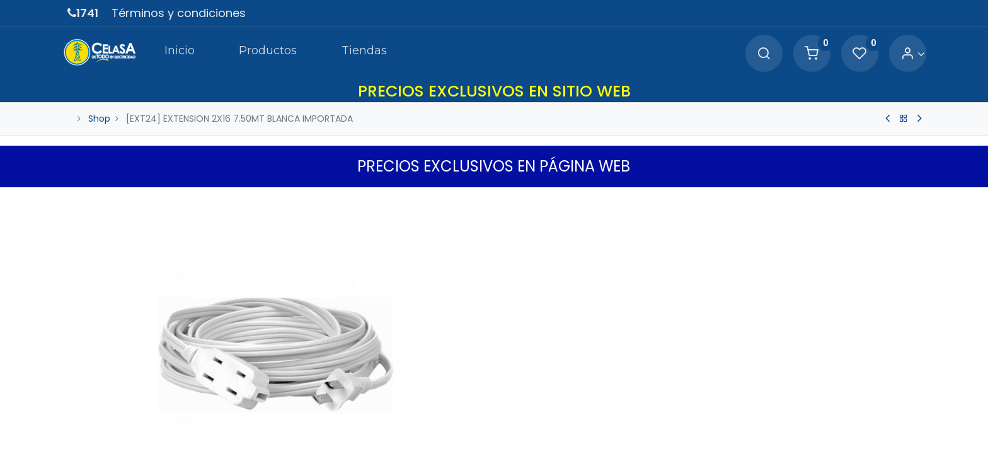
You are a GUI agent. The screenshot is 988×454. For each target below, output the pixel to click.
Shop (99, 118)
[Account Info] (908, 54)
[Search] (759, 54)
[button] (913, 200)
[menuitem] (176, 52)
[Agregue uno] (571, 417)
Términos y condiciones (179, 13)
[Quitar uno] (517, 417)
